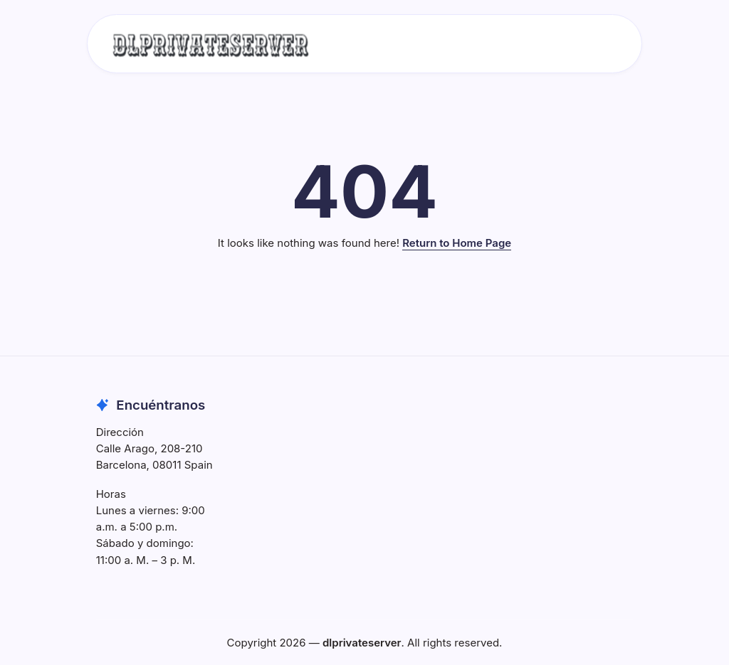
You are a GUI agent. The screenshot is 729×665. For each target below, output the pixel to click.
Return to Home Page (456, 243)
